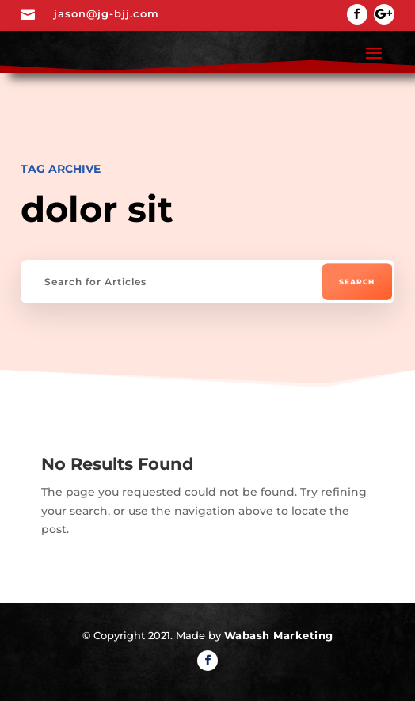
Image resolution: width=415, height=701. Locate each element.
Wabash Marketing (278, 635)
